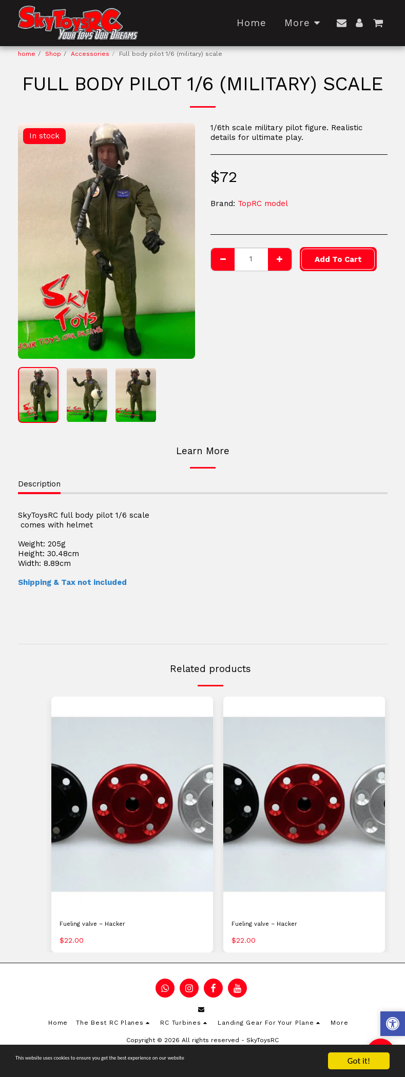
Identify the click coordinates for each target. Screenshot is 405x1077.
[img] (132, 804)
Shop (53, 53)
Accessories (90, 53)
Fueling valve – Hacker (103, 925)
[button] (341, 23)
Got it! (359, 1060)
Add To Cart (338, 259)
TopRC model (263, 203)
